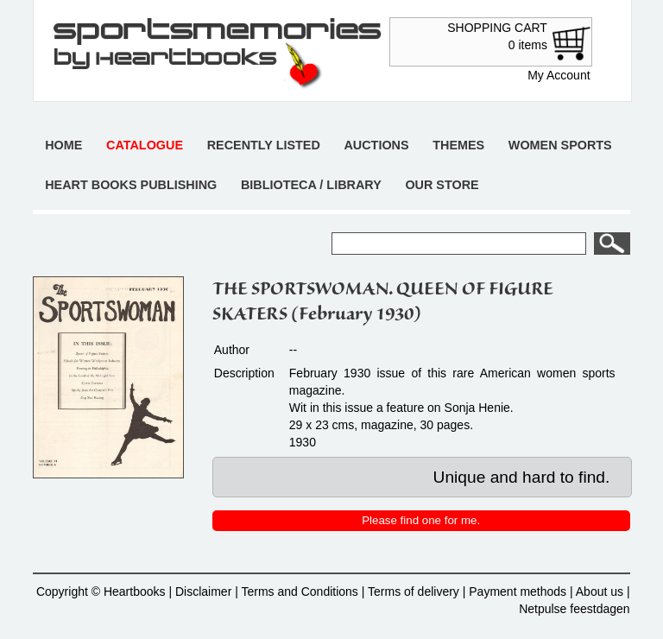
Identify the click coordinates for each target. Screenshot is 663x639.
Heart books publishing (131, 185)
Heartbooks (135, 591)
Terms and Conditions (299, 591)
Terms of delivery (413, 591)
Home (63, 145)
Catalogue (144, 145)
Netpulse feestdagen (574, 609)
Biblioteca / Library (311, 185)
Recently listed (263, 145)
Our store (441, 185)
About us (599, 591)
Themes (458, 145)
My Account (558, 75)
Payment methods (517, 591)
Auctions (376, 145)
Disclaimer (203, 591)
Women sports (560, 145)
